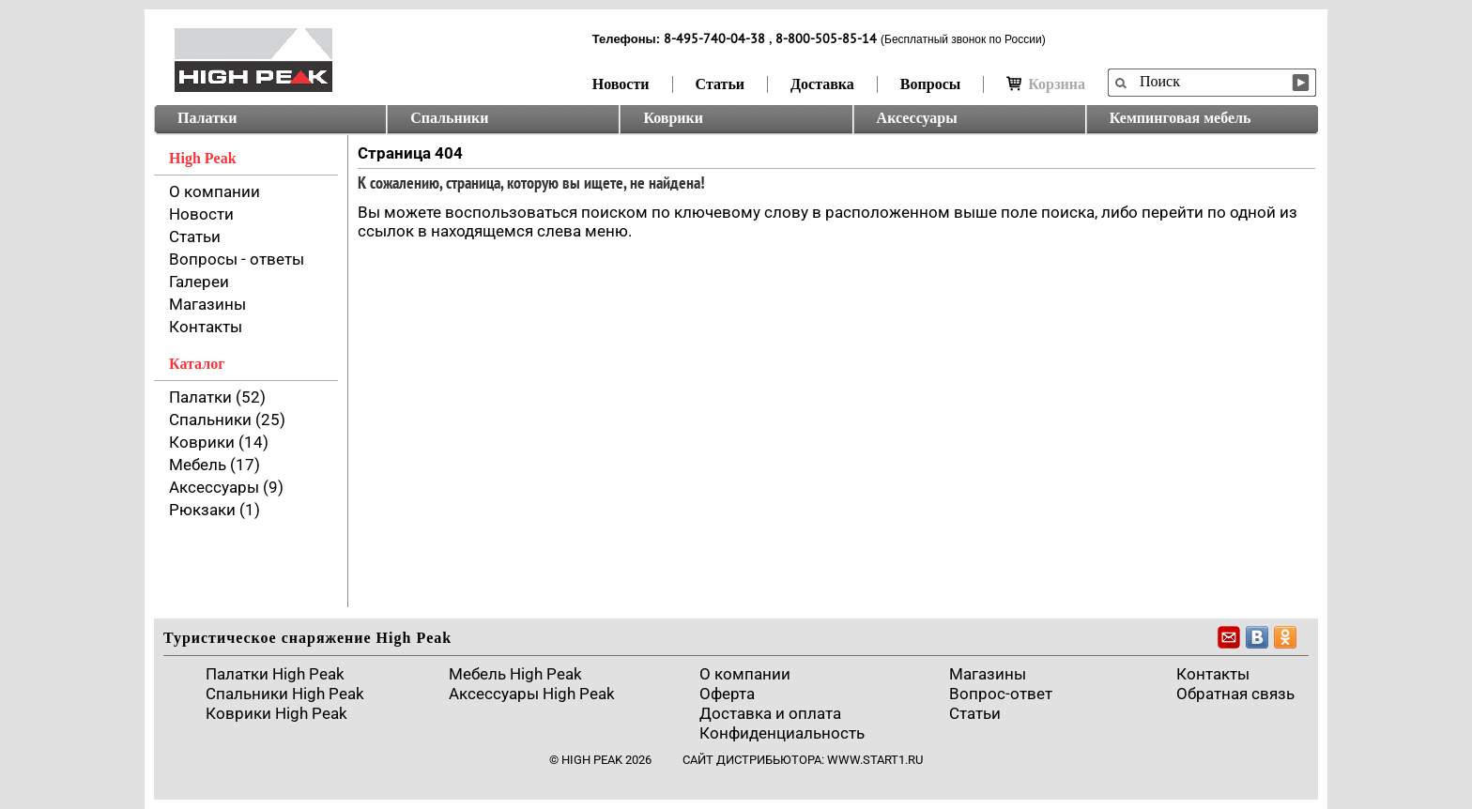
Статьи (720, 84)
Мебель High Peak (515, 673)
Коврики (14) (218, 442)
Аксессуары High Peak (532, 693)
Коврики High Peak (276, 713)
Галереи (199, 281)
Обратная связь (1235, 693)
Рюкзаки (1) (214, 509)
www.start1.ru (875, 760)
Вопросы (930, 84)
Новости (621, 84)
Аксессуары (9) (226, 487)
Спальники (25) (227, 419)
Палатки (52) (217, 397)
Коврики (673, 118)
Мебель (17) (214, 464)
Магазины (207, 304)
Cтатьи (975, 713)
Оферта (727, 693)
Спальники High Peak (285, 693)
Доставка (822, 84)
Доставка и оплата (770, 713)
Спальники (449, 118)
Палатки (207, 118)
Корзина (1045, 84)
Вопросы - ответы (236, 259)
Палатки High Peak (275, 673)
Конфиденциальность (782, 733)
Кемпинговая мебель (1180, 118)
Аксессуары (917, 118)
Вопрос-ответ (1000, 693)
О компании (214, 191)
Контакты (205, 326)
